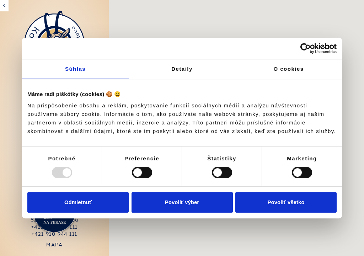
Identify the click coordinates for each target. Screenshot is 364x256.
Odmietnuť (78, 202)
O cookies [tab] (288, 69)
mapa (53, 245)
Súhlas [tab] (75, 69)
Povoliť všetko (286, 202)
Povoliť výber (182, 202)
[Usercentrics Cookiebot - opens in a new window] (305, 48)
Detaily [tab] (182, 69)
